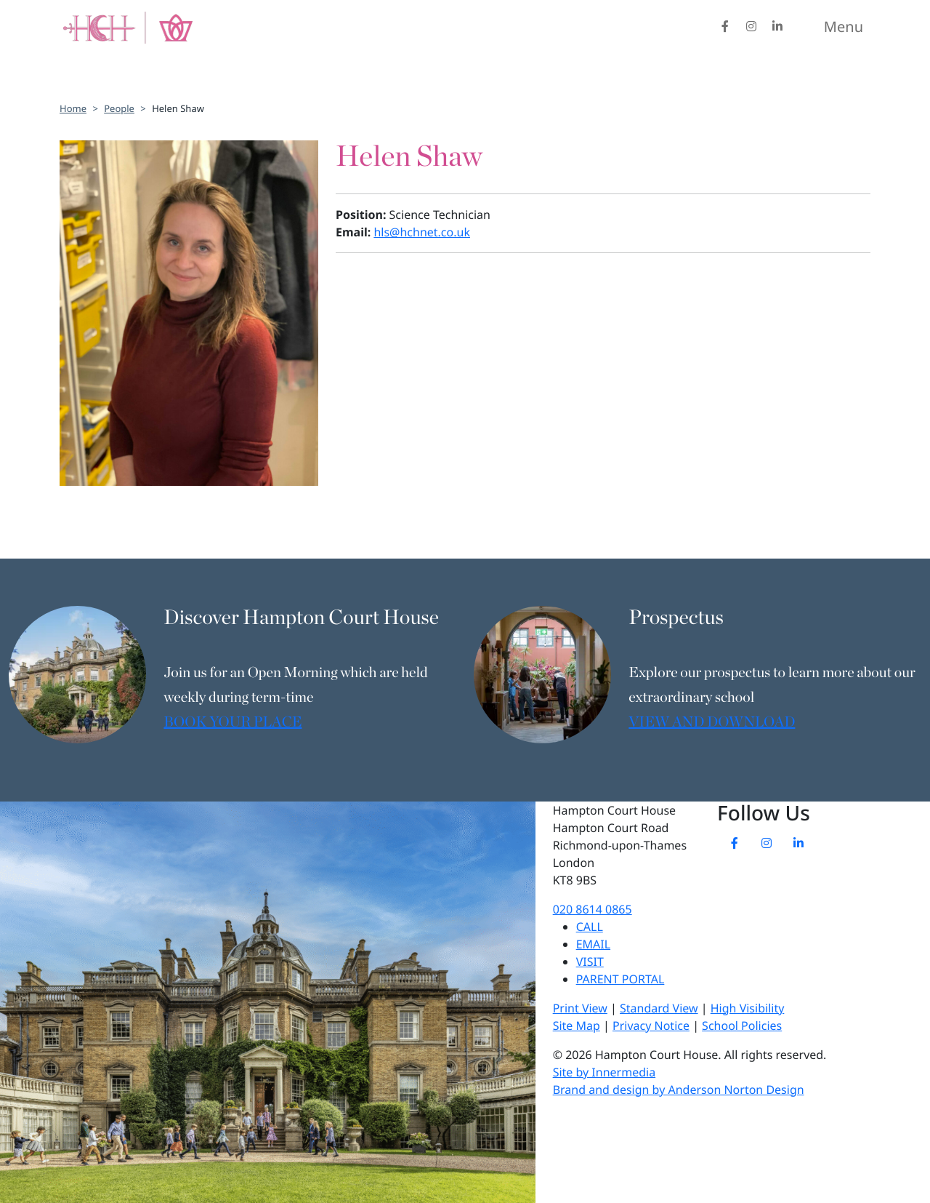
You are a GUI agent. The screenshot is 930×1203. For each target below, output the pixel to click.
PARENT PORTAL (620, 979)
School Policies (742, 1026)
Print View (580, 1008)
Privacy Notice (651, 1026)
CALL (589, 927)
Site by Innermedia (604, 1072)
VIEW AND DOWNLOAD (711, 723)
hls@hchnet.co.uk (421, 232)
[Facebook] (725, 26)
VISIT (590, 962)
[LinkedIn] (777, 26)
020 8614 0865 (592, 909)
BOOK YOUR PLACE (232, 723)
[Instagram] (751, 26)
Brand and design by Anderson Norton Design (678, 1090)
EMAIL (593, 944)
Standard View (659, 1008)
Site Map (576, 1026)
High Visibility (748, 1008)
